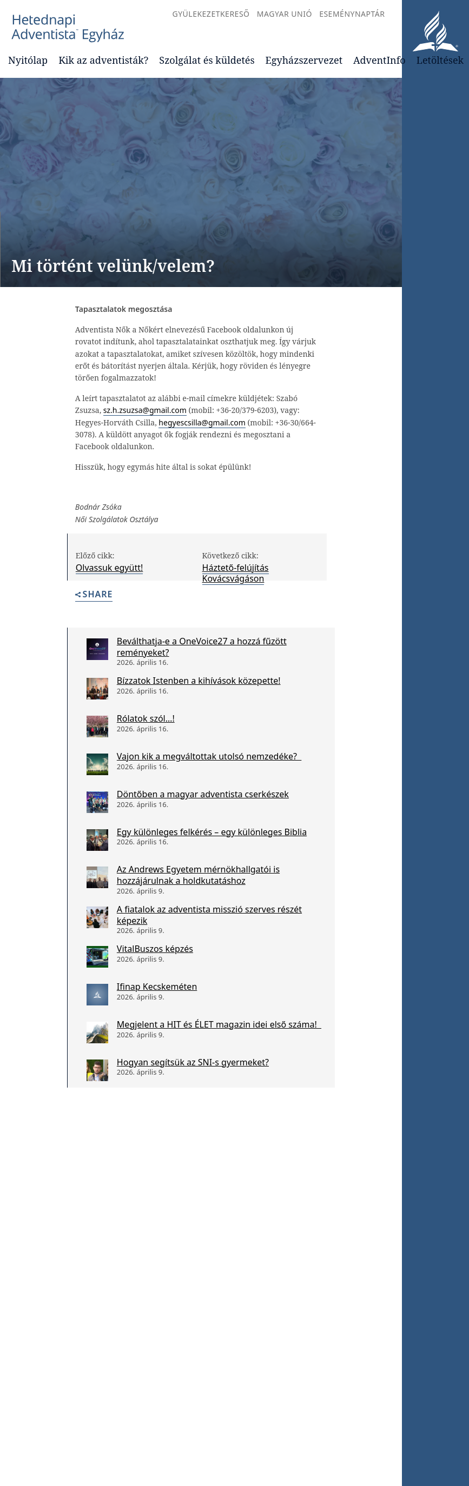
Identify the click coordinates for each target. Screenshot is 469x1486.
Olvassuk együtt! (109, 568)
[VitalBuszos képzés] (97, 957)
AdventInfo (379, 60)
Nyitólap (28, 60)
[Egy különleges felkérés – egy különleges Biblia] (97, 840)
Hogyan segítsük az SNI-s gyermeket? (193, 1062)
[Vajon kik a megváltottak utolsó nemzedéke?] (97, 764)
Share (94, 595)
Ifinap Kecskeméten (157, 986)
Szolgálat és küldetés (206, 60)
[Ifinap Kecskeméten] (97, 994)
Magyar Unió (284, 14)
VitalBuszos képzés (155, 949)
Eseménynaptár (352, 14)
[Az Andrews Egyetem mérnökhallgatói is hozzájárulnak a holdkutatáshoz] (97, 877)
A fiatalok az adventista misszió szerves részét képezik (209, 915)
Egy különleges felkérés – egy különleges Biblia (212, 832)
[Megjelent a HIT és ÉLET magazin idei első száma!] (97, 1032)
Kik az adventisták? (103, 60)
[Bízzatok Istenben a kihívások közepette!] (97, 688)
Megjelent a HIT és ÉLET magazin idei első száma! (219, 1024)
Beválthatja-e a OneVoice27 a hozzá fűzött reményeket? (202, 646)
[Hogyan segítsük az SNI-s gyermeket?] (97, 1070)
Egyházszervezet (304, 60)
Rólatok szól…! (146, 718)
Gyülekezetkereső (210, 14)
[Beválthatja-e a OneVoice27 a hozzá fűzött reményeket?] (97, 649)
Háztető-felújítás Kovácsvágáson (235, 573)
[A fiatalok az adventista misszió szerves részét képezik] (97, 917)
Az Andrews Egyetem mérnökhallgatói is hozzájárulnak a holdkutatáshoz (198, 875)
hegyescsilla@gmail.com (201, 422)
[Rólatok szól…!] (97, 726)
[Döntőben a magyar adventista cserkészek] (97, 802)
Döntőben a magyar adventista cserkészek (203, 794)
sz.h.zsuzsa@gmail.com (145, 410)
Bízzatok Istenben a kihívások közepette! (199, 681)
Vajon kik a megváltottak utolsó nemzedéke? (209, 756)
